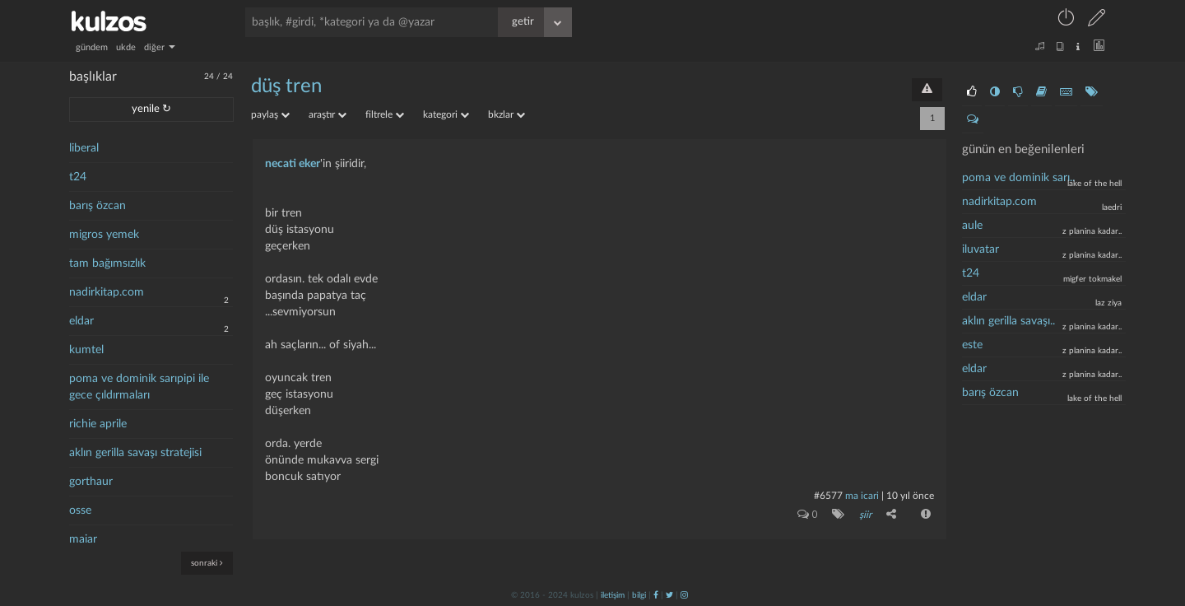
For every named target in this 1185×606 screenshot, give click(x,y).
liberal (84, 148)
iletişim (613, 595)
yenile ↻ (151, 109)
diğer (159, 47)
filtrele (384, 114)
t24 (77, 177)
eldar (81, 321)
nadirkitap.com (106, 292)
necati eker (292, 164)
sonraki (207, 562)
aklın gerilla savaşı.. (1008, 321)
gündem (92, 47)
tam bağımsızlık (107, 263)
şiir (865, 515)
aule (972, 225)
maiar (83, 539)
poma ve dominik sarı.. (1018, 178)
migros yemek (104, 234)
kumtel (86, 350)
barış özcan (97, 206)
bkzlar (506, 114)
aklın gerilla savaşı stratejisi (135, 453)
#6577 (828, 496)
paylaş (270, 114)
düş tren (286, 86)
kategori (446, 114)
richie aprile (98, 424)
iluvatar (980, 249)
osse (80, 510)
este (972, 345)
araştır (327, 114)
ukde (126, 47)
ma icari (862, 496)
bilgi (639, 595)
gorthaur (91, 481)
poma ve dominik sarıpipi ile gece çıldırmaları (139, 387)
